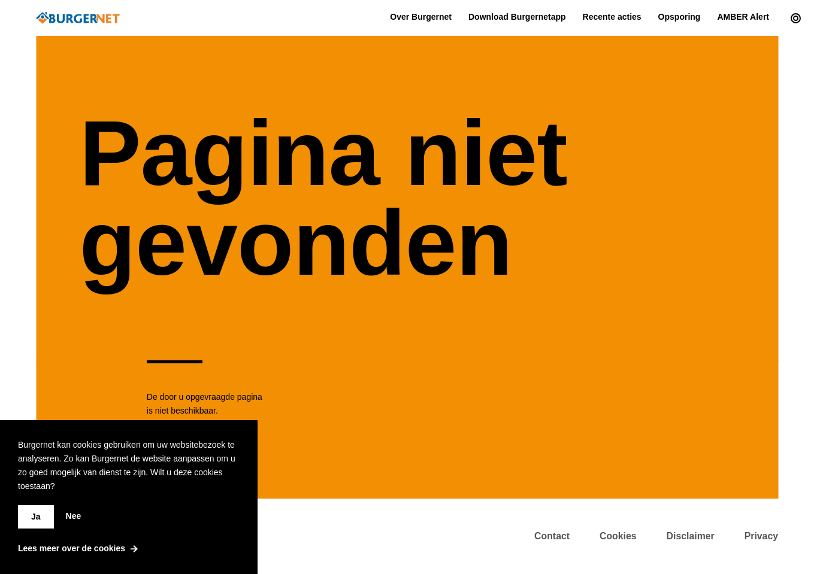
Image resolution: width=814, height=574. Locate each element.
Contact (552, 536)
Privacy (761, 536)
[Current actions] (793, 18)
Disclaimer (691, 536)
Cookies (618, 536)
